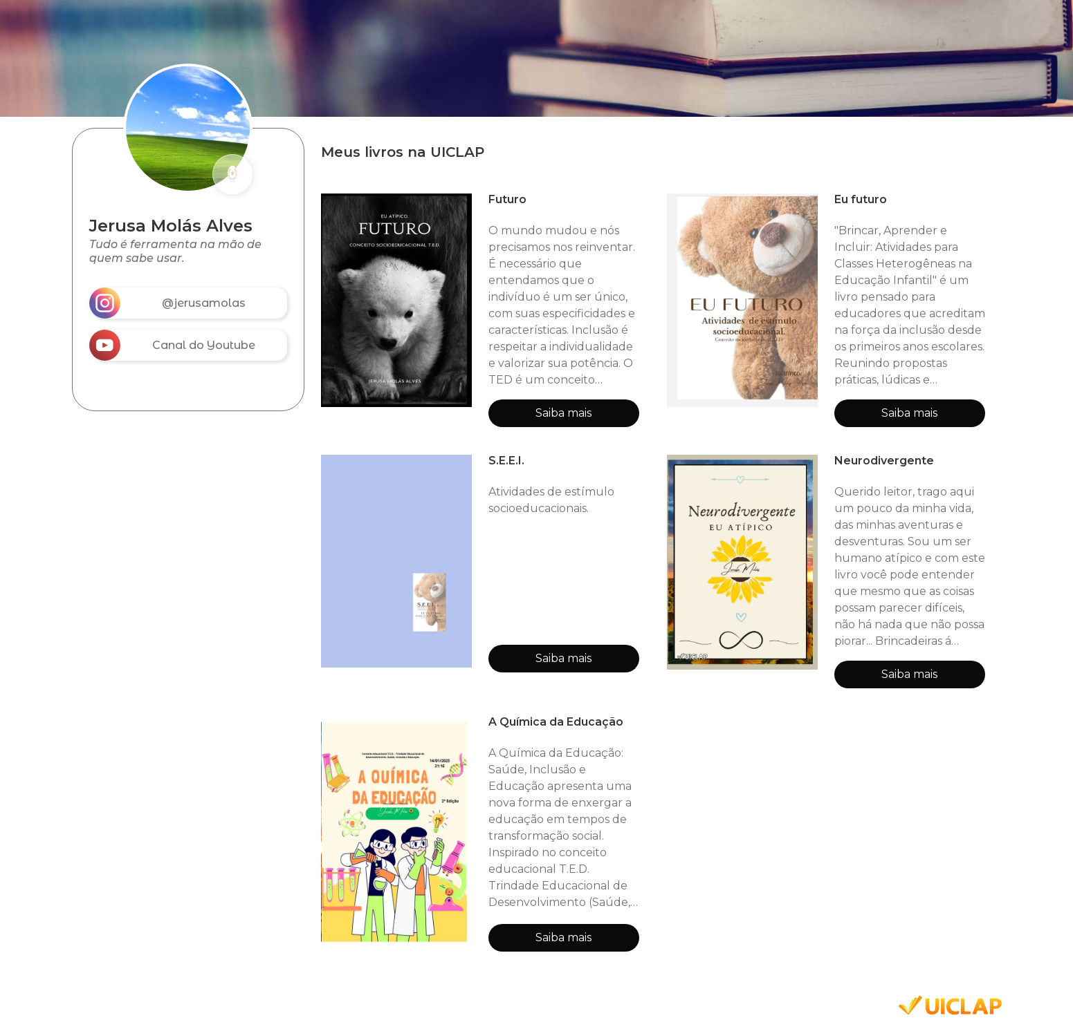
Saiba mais (563, 412)
